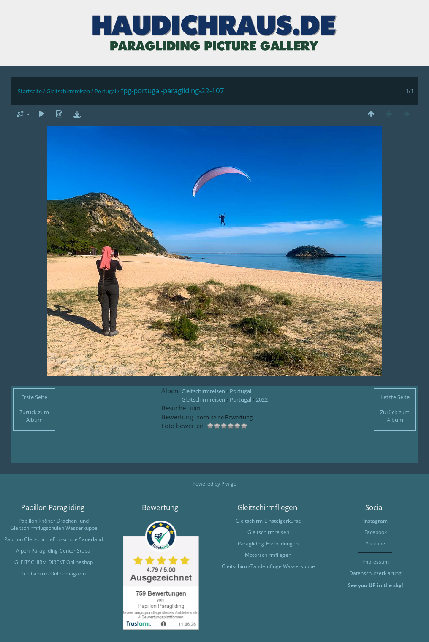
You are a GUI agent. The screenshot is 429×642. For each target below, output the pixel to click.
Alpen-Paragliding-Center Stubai (54, 550)
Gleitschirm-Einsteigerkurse (268, 520)
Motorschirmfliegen (268, 554)
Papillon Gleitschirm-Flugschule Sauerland (53, 539)
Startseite (30, 91)
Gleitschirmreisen (68, 91)
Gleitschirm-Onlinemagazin (54, 573)
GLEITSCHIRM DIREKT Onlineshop (53, 562)
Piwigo (228, 483)
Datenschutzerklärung (375, 573)
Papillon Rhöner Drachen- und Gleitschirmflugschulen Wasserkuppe (54, 524)
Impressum (375, 561)
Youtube (375, 543)
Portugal (105, 91)
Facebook (375, 532)
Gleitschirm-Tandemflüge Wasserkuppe (268, 566)
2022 (262, 399)
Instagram (376, 520)
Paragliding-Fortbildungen (268, 543)
